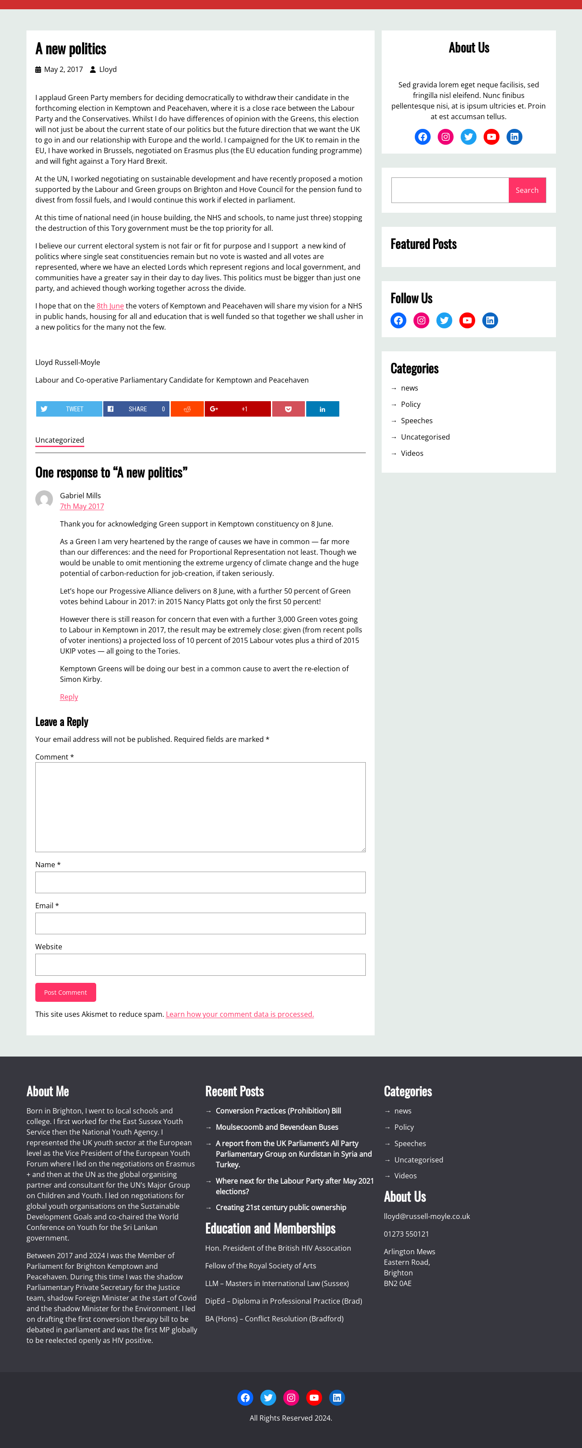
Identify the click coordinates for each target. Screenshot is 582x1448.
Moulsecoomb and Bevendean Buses (277, 1127)
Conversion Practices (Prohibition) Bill (278, 1111)
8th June (110, 306)
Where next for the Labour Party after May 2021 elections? (295, 1186)
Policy (411, 404)
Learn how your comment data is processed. (240, 1014)
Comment (54, 757)
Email (47, 905)
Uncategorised (425, 437)
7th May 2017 (82, 506)
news (409, 388)
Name (48, 864)
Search (527, 190)
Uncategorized (59, 440)
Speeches (417, 420)
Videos (412, 453)
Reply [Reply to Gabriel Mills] (69, 697)
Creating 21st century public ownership (281, 1207)
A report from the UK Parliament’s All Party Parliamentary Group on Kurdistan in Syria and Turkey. (294, 1154)
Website (48, 947)
